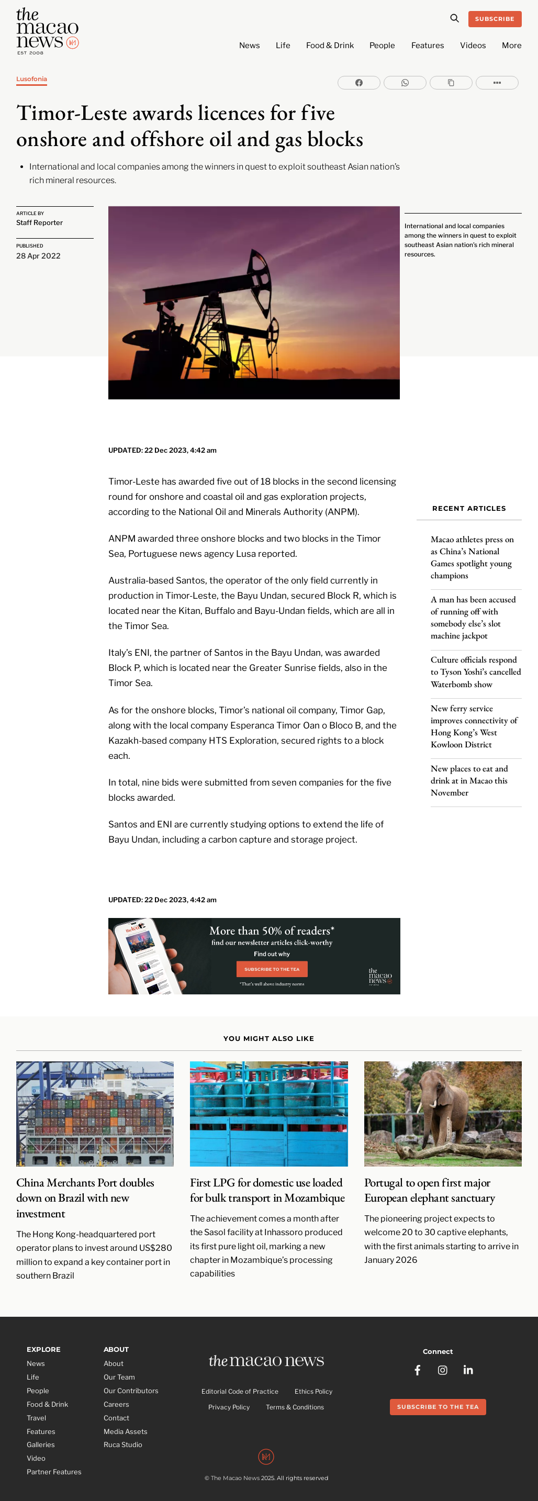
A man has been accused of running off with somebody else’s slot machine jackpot (473, 612)
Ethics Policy (313, 1379)
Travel (36, 1405)
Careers (116, 1391)
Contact (116, 1405)
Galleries (41, 1432)
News (249, 45)
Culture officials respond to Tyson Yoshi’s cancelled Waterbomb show (476, 666)
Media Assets (126, 1418)
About (114, 1350)
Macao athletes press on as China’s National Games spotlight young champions (472, 552)
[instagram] (443, 1354)
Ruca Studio (123, 1432)
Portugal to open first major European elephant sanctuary (429, 1177)
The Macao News (235, 1467)
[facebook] (417, 1354)
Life (283, 45)
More (512, 45)
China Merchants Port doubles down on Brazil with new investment (85, 1184)
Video (36, 1445)
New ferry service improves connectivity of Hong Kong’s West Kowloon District (474, 720)
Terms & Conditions (295, 1395)
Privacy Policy (229, 1395)
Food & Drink (330, 45)
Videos (473, 45)
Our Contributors (131, 1377)
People (382, 45)
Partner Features (54, 1459)
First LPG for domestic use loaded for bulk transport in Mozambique (267, 1177)
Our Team (119, 1364)
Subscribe (494, 19)
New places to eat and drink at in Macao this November (469, 774)
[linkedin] (468, 1354)
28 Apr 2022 (38, 254)
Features (427, 45)
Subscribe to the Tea (438, 1391)
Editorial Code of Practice (239, 1379)
